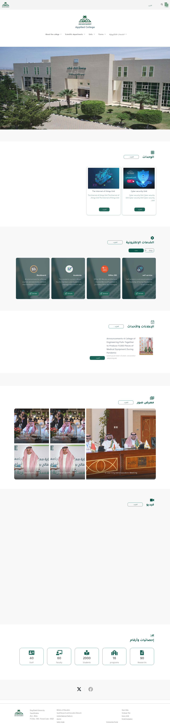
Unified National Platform (64, 716)
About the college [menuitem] (52, 36)
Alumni (59, 719)
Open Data (125, 710)
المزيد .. (131, 157)
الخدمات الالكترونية (116, 36)
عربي (150, 5)
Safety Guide (60, 722)
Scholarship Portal (112, 722)
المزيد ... (116, 326)
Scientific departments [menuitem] (74, 36)
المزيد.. (115, 242)
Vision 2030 (125, 716)
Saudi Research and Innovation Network (69, 713)
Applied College (85, 22)
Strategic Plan (126, 713)
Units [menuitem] (91, 36)
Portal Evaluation (127, 719)
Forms (101, 36)
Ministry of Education (63, 710)
